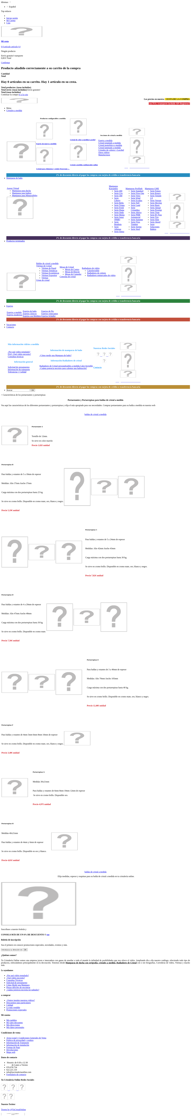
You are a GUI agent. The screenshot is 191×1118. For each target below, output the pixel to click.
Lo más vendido (13, 1007)
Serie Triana (119, 205)
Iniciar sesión (12, 18)
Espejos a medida (14, 312)
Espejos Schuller (48, 316)
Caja (8, 23)
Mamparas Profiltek (134, 188)
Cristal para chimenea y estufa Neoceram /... (53, 169)
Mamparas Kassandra (113, 187)
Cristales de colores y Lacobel (111, 150)
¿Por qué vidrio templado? (19, 352)
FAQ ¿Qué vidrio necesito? (19, 354)
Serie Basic (155, 205)
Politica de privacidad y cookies (19, 1040)
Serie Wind (135, 198)
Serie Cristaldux (135, 209)
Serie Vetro (135, 196)
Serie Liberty (117, 199)
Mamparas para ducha (21, 191)
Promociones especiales (16, 1010)
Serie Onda (119, 212)
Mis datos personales (15, 1027)
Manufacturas (104, 155)
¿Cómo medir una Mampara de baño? (55, 355)
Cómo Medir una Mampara (18, 985)
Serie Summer (137, 220)
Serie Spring (136, 227)
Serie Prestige (156, 210)
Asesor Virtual (13, 188)
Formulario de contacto (16, 1074)
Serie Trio (154, 217)
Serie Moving (156, 203)
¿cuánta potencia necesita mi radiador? (22, 990)
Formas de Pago (13, 1047)
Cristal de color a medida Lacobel (82, 140)
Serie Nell (135, 203)
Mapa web (10, 1052)
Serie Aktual (155, 208)
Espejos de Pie (47, 311)
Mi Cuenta (10, 20)
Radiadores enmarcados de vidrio (101, 275)
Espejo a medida (105, 140)
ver (48, 934)
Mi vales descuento (14, 1022)
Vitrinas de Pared (49, 268)
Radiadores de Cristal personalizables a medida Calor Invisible (66, 366)
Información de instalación (17, 1045)
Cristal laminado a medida (109, 148)
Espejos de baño (30, 311)
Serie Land (135, 205)
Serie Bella (119, 203)
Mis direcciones (13, 1025)
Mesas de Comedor (73, 274)
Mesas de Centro (72, 269)
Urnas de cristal (42, 280)
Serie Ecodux (136, 200)
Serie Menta (119, 215)
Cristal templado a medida (109, 143)
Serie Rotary (155, 193)
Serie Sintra (119, 231)
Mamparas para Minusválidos (24, 195)
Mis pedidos (11, 1020)
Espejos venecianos (49, 313)
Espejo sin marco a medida (46, 144)
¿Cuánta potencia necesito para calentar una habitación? (63, 368)
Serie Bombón (117, 223)
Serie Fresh (119, 208)
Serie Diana (119, 210)
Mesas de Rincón (72, 272)
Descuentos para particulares (18, 1003)
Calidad (9, 1005)
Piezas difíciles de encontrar (18, 987)
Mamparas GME (152, 188)
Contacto (97, 367)
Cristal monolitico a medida (110, 145)
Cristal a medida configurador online (84, 165)
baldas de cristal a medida (95, 414)
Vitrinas (45, 278)
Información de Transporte (17, 1043)
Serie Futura (155, 191)
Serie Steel (135, 229)
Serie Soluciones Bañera (154, 226)
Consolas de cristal (68, 276)
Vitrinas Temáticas (49, 270)
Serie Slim (154, 220)
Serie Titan (154, 212)
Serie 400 (118, 191)
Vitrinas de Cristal (44, 266)
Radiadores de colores (96, 273)
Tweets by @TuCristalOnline (13, 1109)
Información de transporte (19, 369)
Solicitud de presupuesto (16, 983)
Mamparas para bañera (21, 193)
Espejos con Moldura (32, 316)
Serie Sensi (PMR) (119, 218)
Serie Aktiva (136, 212)
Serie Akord (155, 222)
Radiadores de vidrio (90, 268)
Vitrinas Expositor (49, 275)
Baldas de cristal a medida (47, 263)
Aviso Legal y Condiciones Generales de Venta (26, 1038)
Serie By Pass (156, 215)
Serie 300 (118, 196)
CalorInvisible (93, 270)
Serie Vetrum (155, 200)
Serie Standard (137, 191)
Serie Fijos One (137, 193)
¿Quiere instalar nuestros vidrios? (20, 1000)
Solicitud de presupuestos (19, 367)
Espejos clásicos (30, 313)
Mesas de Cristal (67, 267)
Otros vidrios (104, 152)
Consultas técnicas (16, 356)
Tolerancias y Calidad (17, 372)
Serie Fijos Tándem (135, 223)
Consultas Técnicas (14, 980)
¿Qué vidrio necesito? (15, 978)
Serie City (118, 193)
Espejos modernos (14, 315)
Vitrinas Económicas (50, 273)
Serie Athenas (117, 228)
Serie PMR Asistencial (135, 216)
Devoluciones (12, 1050)
